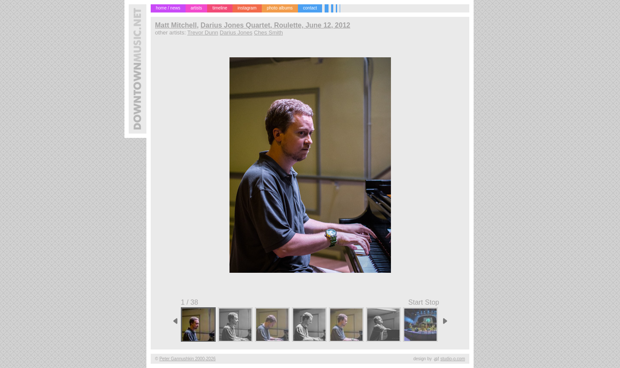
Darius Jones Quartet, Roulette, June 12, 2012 (275, 25)
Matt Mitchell (176, 25)
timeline (219, 8)
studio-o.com (452, 358)
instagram (247, 8)
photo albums (280, 8)
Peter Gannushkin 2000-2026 (187, 358)
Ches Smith (268, 32)
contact (310, 8)
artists (196, 8)
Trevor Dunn (202, 32)
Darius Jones (236, 32)
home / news (168, 8)
